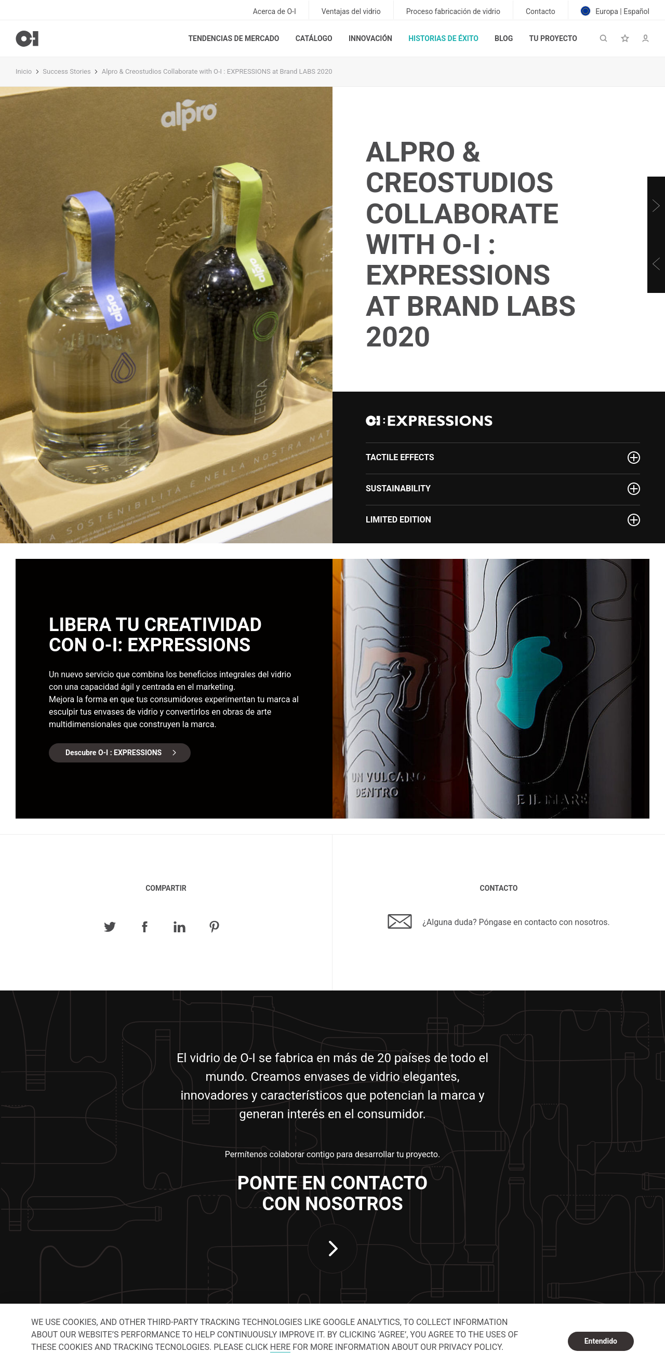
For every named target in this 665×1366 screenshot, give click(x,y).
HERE (280, 1347)
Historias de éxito (443, 38)
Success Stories (66, 71)
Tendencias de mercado (233, 38)
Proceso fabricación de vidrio (453, 11)
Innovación (370, 38)
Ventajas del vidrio (351, 11)
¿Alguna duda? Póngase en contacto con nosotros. (499, 921)
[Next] (656, 206)
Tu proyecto (553, 38)
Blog (504, 38)
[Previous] (656, 264)
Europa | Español (615, 11)
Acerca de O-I (274, 11)
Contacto (540, 11)
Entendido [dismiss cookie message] (600, 1341)
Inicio (24, 71)
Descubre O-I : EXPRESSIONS (113, 752)
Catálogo (314, 38)
